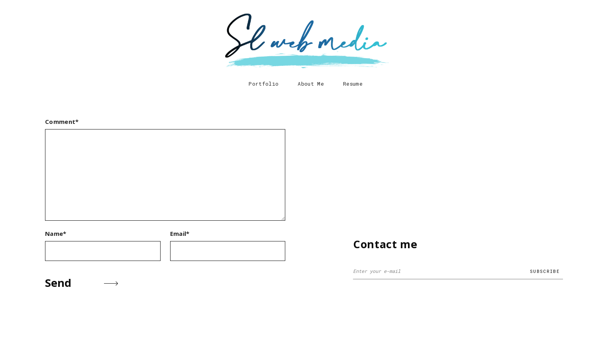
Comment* (62, 122)
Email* (180, 233)
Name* (56, 233)
